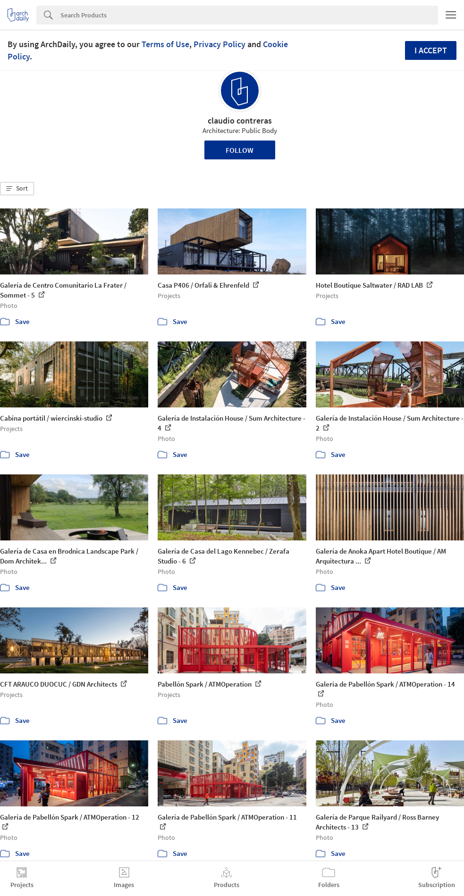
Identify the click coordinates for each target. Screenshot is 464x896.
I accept (430, 50)
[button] (17, 188)
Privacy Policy (219, 44)
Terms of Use (165, 44)
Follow (239, 150)
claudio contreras (240, 120)
